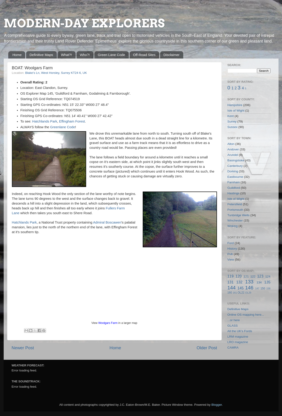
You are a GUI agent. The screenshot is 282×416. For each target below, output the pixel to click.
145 (240, 288)
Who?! (85, 55)
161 (235, 292)
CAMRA (233, 347)
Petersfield (234, 204)
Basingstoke (235, 160)
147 (257, 288)
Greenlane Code (62, 127)
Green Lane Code (111, 55)
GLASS (232, 325)
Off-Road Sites (144, 55)
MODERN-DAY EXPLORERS (84, 23)
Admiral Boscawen (107, 222)
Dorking (232, 171)
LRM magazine (237, 336)
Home (17, 55)
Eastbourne (235, 177)
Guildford (233, 187)
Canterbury (235, 166)
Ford (230, 243)
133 (249, 282)
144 (231, 288)
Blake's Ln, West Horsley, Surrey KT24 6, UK (56, 73)
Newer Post (23, 347)
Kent (230, 116)
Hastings (233, 193)
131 (230, 282)
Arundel (232, 155)
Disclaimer (172, 55)
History (232, 248)
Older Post (207, 347)
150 (262, 288)
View (230, 259)
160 (229, 292)
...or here (233, 320)
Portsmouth (235, 209)
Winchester (235, 220)
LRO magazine (237, 342)
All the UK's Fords (239, 331)
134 (259, 282)
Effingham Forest (72, 121)
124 (268, 276)
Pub (230, 254)
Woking (232, 226)
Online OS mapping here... (245, 314)
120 (238, 276)
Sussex (232, 127)
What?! (66, 55)
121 (246, 276)
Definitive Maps (41, 55)
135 (267, 282)
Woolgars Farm (108, 323)
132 (239, 282)
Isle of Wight (235, 110)
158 (268, 288)
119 (230, 276)
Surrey (232, 121)
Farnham (233, 182)
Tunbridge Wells (238, 215)
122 (253, 276)
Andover (233, 149)
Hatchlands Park (44, 121)
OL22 (241, 292)
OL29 (248, 292)
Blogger (216, 404)
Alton (231, 144)
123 (260, 276)
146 (249, 288)
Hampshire (234, 105)
